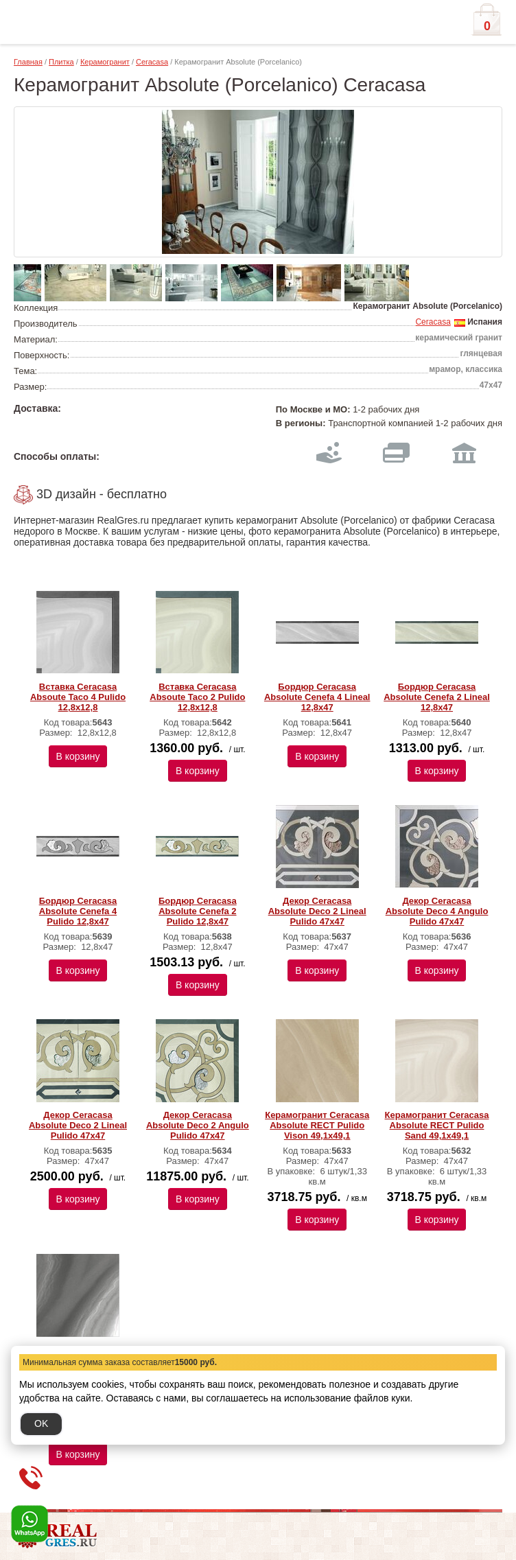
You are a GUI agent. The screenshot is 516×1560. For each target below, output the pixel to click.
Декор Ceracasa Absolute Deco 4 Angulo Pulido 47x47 (437, 911)
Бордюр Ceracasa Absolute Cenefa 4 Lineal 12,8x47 (317, 697)
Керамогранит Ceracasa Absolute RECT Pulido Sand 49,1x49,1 (437, 1125)
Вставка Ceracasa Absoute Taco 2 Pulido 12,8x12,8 (197, 697)
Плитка (61, 62)
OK (41, 1423)
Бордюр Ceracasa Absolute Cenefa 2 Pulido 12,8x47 (198, 911)
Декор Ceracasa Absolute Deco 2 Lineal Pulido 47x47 (317, 911)
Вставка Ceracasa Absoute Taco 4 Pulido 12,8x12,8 (78, 697)
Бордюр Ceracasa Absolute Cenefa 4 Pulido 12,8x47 (78, 911)
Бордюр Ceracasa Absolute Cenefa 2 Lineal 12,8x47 (437, 697)
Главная (28, 62)
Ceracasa (152, 62)
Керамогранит (105, 62)
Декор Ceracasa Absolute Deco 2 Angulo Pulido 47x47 (197, 1125)
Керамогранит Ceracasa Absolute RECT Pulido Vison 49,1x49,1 (317, 1125)
